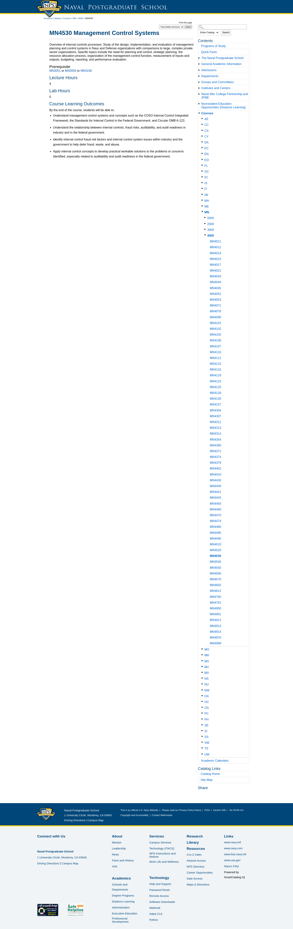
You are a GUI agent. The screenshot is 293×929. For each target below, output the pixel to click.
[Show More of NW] (203, 689)
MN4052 (215, 293)
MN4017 (215, 264)
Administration (121, 907)
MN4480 (215, 526)
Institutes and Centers (215, 88)
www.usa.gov (232, 860)
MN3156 (86, 70)
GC (206, 171)
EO (206, 160)
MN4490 (215, 538)
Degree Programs (123, 895)
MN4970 (215, 637)
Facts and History (123, 860)
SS (206, 736)
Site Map (206, 779)
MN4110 (215, 352)
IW (206, 194)
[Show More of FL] (203, 165)
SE (206, 725)
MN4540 (215, 561)
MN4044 (215, 282)
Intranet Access (196, 860)
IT (205, 189)
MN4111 (215, 358)
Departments (209, 76)
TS (206, 748)
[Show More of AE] (203, 118)
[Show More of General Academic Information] (199, 64)
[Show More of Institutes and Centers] (199, 88)
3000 (210, 229)
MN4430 (215, 480)
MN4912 (215, 620)
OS (206, 707)
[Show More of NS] (203, 678)
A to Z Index (194, 854)
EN (206, 154)
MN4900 (215, 608)
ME (206, 206)
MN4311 (215, 422)
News (115, 854)
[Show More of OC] (203, 701)
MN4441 (215, 491)
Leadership (119, 848)
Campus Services (160, 842)
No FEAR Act (235, 810)
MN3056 (70, 70)
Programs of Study (213, 46)
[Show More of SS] (203, 736)
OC (206, 702)
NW (206, 690)
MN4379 (215, 462)
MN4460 (215, 509)
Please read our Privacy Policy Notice (182, 810)
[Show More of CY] (203, 136)
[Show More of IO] (203, 176)
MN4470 (215, 515)
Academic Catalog (52, 18)
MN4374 (215, 457)
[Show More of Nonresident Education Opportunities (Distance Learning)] (199, 103)
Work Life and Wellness (164, 861)
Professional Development (120, 920)
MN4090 (215, 317)
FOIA (207, 810)
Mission (116, 842)
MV (206, 667)
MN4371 (215, 451)
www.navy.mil (232, 842)
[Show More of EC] (203, 147)
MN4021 (215, 270)
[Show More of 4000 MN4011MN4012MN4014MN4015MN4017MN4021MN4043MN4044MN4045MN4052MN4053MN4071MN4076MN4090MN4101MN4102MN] (205, 235)
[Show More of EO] (203, 159)
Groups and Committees (217, 82)
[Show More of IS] (203, 182)
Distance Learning (123, 901)
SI (205, 731)
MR (206, 655)
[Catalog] (171, 27)
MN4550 (215, 567)
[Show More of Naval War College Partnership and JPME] (199, 94)
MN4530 (215, 556)
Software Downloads (162, 901)
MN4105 (215, 334)
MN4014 (215, 253)
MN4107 (215, 346)
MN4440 (215, 486)
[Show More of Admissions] (199, 70)
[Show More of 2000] (205, 223)
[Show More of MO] (203, 649)
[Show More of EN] (203, 153)
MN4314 (215, 433)
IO (206, 177)
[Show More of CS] (203, 130)
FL (206, 165)
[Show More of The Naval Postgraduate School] (199, 58)
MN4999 (215, 643)
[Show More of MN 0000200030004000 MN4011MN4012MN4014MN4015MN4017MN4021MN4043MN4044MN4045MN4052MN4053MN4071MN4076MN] (203, 211)
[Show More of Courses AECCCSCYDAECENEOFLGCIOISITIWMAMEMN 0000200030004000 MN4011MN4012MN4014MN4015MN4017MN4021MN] (199, 113)
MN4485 (215, 532)
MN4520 (215, 550)
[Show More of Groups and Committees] (199, 82)
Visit (114, 866)
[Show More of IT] (203, 188)
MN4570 (215, 579)
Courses (66, 18)
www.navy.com (233, 848)
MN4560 (215, 573)
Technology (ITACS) (161, 848)
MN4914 (215, 631)
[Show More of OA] (203, 695)
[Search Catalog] (222, 26)
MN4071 (215, 305)
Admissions (209, 70)
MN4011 (215, 241)
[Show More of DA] (203, 141)
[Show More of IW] (203, 194)
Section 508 (219, 810)
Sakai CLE (156, 913)
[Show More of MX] (203, 672)
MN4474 (215, 521)
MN (74, 18)
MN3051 (55, 70)
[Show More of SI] (203, 730)
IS (205, 183)
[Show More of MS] (203, 660)
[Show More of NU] (203, 683)
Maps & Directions (198, 884)
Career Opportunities (200, 872)
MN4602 (215, 585)
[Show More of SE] (203, 724)
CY (206, 136)
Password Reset (159, 889)
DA (206, 142)
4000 (80, 18)
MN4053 (215, 299)
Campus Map (95, 820)
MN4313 (215, 427)
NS (206, 678)
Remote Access (159, 895)
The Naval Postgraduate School (222, 58)
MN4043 (215, 276)
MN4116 (215, 369)
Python (153, 919)
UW (206, 754)
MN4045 (215, 288)
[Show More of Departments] (199, 76)
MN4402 (215, 468)
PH (206, 719)
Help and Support (160, 883)
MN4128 (215, 392)
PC (206, 713)
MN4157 (215, 404)
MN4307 (215, 416)
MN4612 (215, 590)
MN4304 (215, 410)
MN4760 (215, 596)
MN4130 (215, 398)
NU (206, 684)
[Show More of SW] (203, 742)
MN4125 (215, 387)
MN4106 (215, 340)
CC (206, 124)
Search (225, 32)
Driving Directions (74, 820)
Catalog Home (210, 773)
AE (206, 119)
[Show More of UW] (203, 754)
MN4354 (215, 439)
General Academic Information (221, 64)
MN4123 (215, 381)
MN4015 (215, 259)
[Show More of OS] (203, 707)
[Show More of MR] (203, 654)
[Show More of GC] (203, 171)
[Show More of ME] (203, 206)
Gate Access (194, 878)
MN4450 (215, 503)
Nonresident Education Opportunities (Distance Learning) (223, 105)
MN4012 (215, 247)
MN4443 (215, 497)
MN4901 (215, 614)
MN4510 (215, 544)
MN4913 (215, 626)
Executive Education (124, 913)
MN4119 (215, 375)
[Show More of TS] (203, 748)
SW (206, 742)
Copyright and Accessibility (135, 815)
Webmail (154, 907)
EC (206, 148)
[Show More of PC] (203, 713)
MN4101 (215, 323)
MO (206, 649)
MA (206, 200)
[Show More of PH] (203, 719)
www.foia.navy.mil (235, 854)
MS (206, 661)
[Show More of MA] (203, 200)
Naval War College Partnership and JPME (224, 95)
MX (206, 672)
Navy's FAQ (231, 866)
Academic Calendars (215, 760)
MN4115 (215, 363)
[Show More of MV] (203, 666)
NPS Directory (195, 866)
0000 (210, 218)
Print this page (185, 22)
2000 (210, 224)
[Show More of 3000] (205, 229)
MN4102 (215, 328)
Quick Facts (209, 52)
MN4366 (215, 445)
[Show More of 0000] (205, 217)
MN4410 (215, 474)
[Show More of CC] (203, 124)
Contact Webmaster (162, 815)
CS (206, 130)
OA (206, 696)
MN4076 (215, 311)
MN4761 (215, 602)
